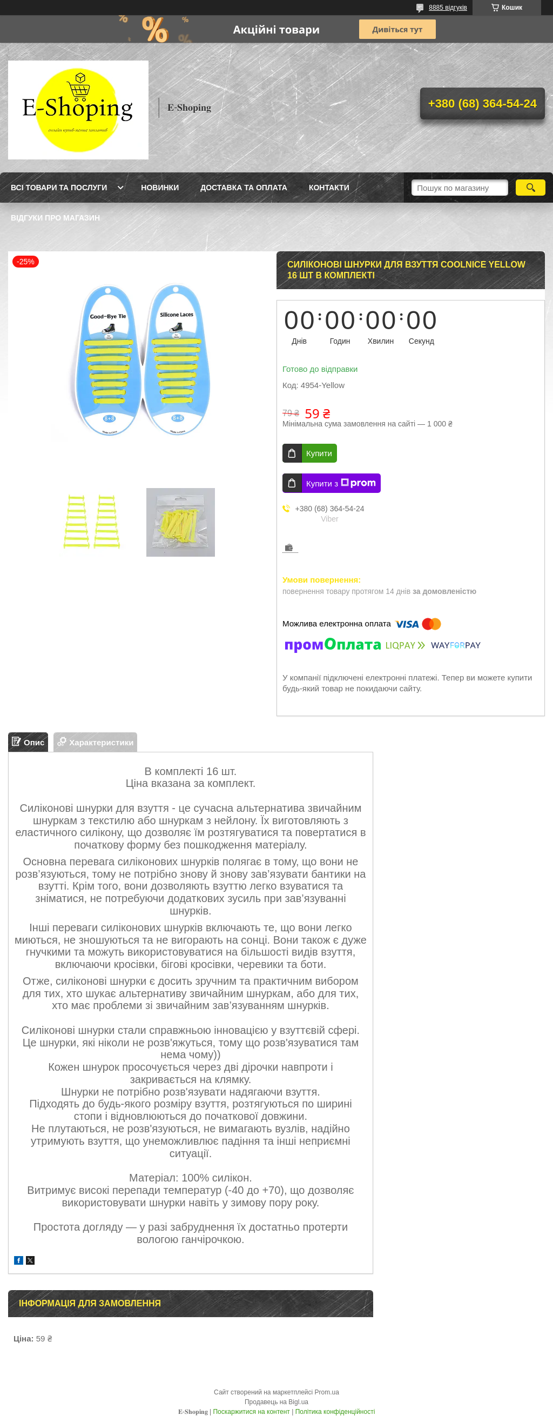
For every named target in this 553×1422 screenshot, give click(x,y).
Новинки (160, 187)
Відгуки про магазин (55, 217)
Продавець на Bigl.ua (276, 1402)
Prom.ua (327, 1392)
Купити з (341, 483)
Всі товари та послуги (59, 187)
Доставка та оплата (243, 187)
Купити (319, 453)
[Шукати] (530, 187)
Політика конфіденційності (335, 1412)
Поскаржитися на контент (251, 1412)
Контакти (329, 187)
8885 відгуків (448, 7)
